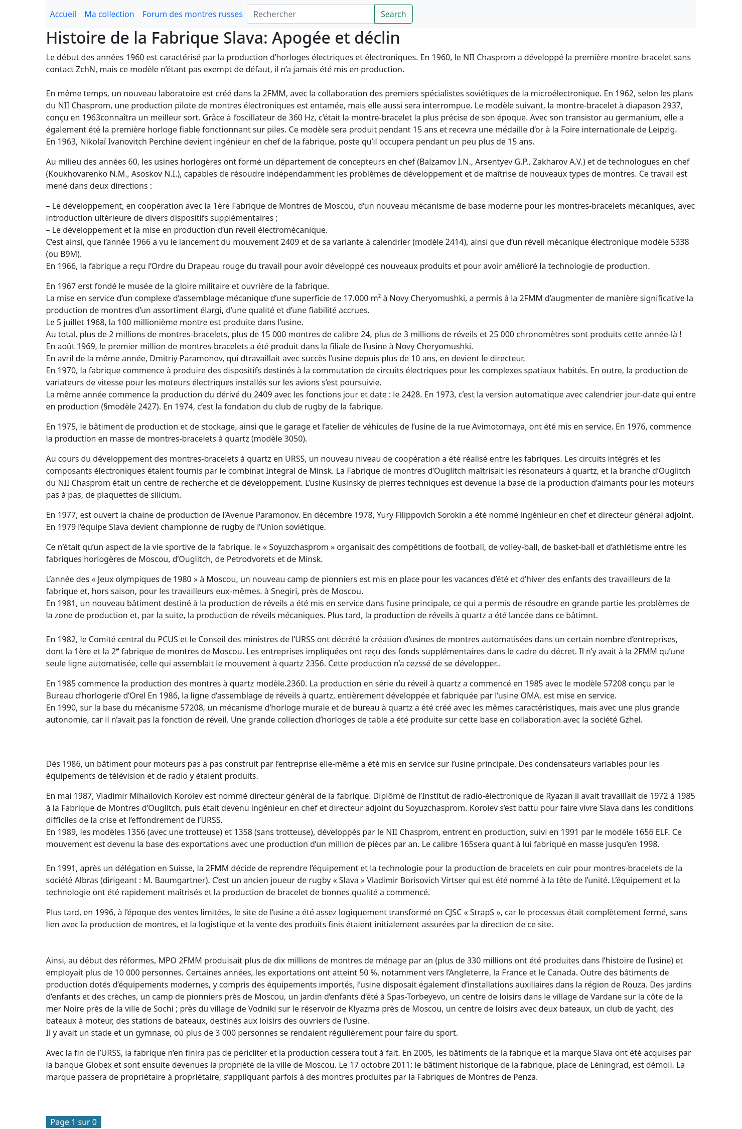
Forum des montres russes (192, 14)
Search (393, 14)
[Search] (311, 14)
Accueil (63, 14)
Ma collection (109, 14)
